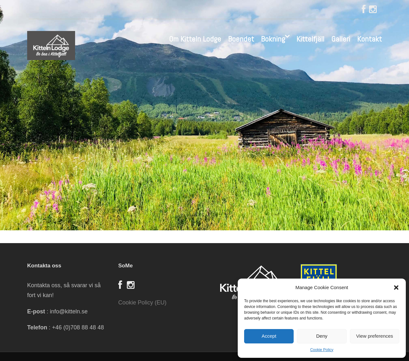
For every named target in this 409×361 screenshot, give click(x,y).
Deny (321, 336)
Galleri (340, 39)
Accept (269, 336)
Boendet (241, 39)
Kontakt (369, 39)
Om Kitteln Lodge (195, 39)
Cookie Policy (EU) (142, 302)
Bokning (273, 39)
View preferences (374, 336)
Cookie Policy (322, 350)
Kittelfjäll (310, 39)
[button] (396, 287)
